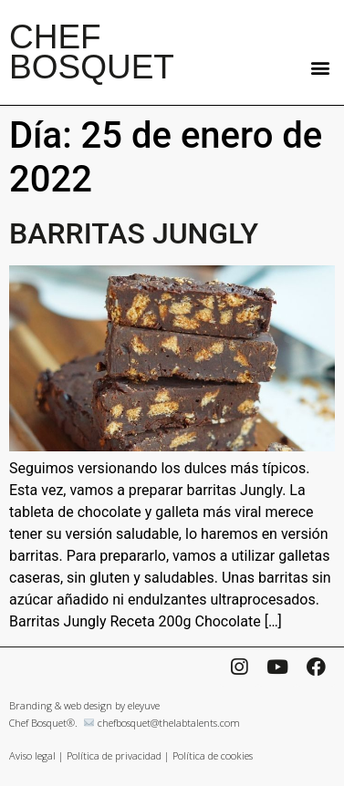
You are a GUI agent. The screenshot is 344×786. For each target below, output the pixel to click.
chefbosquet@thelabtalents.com (169, 722)
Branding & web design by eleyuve (84, 705)
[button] (320, 67)
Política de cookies (212, 755)
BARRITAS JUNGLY (133, 233)
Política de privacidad (114, 755)
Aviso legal (32, 755)
